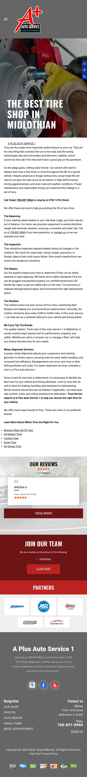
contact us (60, 232)
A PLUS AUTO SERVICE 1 (22, 143)
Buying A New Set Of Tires (18, 430)
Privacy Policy (49, 753)
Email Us (77, 731)
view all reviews (43, 513)
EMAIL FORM (13, 723)
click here (43, 568)
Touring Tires (11, 438)
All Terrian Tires (12, 446)
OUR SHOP (11, 707)
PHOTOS (10, 712)
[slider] (43, 469)
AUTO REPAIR (13, 718)
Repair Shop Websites (41, 749)
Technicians (45, 559)
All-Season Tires (13, 434)
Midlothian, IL (20, 487)
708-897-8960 (25, 200)
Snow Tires (10, 442)
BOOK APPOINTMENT (18, 728)
